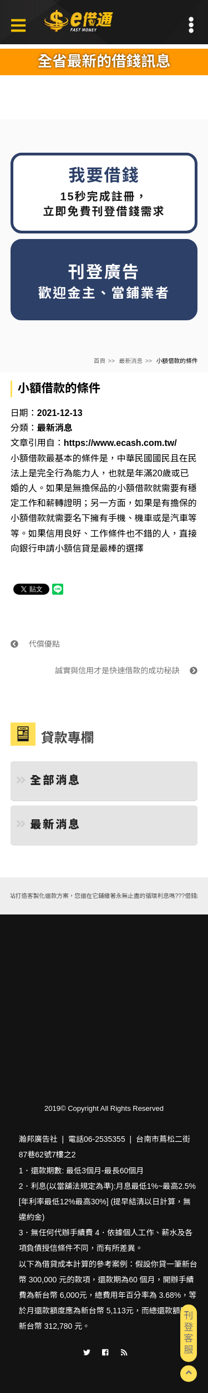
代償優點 (35, 644)
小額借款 (28, 458)
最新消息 (131, 360)
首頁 (99, 360)
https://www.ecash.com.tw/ (120, 443)
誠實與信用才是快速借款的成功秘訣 (126, 670)
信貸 (81, 548)
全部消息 (49, 780)
